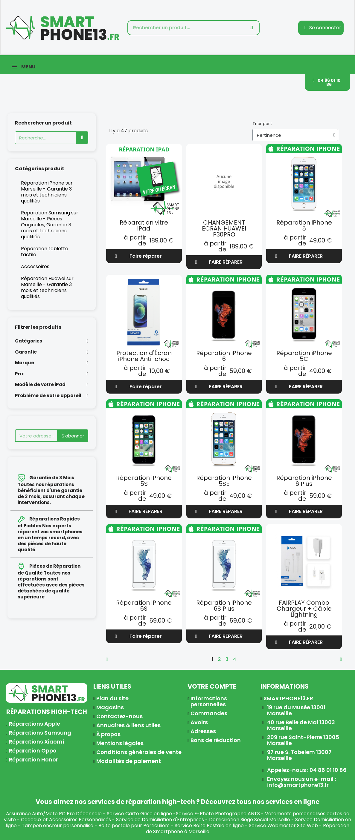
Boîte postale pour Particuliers (134, 825)
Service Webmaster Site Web (283, 825)
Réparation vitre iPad (144, 225)
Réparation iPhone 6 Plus (304, 481)
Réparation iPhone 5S (144, 481)
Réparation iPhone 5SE (224, 481)
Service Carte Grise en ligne (139, 813)
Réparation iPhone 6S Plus (224, 605)
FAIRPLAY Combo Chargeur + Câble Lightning (304, 608)
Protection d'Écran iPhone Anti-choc (144, 356)
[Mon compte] (322, 28)
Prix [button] (19, 374)
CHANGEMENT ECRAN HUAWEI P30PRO (224, 228)
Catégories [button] (28, 341)
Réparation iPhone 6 (224, 356)
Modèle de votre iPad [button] (40, 384)
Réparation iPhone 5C (304, 356)
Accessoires (35, 266)
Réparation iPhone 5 (304, 225)
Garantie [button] (26, 352)
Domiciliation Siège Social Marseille (249, 819)
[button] (327, 82)
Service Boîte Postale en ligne (209, 825)
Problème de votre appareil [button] (48, 395)
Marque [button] (24, 363)
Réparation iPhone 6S (144, 605)
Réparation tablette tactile (44, 251)
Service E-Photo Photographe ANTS (218, 813)
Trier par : (262, 124)
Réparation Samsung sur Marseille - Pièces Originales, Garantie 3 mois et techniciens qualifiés (49, 224)
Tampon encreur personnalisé (57, 825)
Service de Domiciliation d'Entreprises (160, 819)
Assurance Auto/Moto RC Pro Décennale (54, 813)
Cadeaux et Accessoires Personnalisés (66, 819)
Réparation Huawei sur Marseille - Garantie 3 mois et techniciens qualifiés (47, 287)
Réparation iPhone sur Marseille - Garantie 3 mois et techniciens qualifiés (47, 191)
